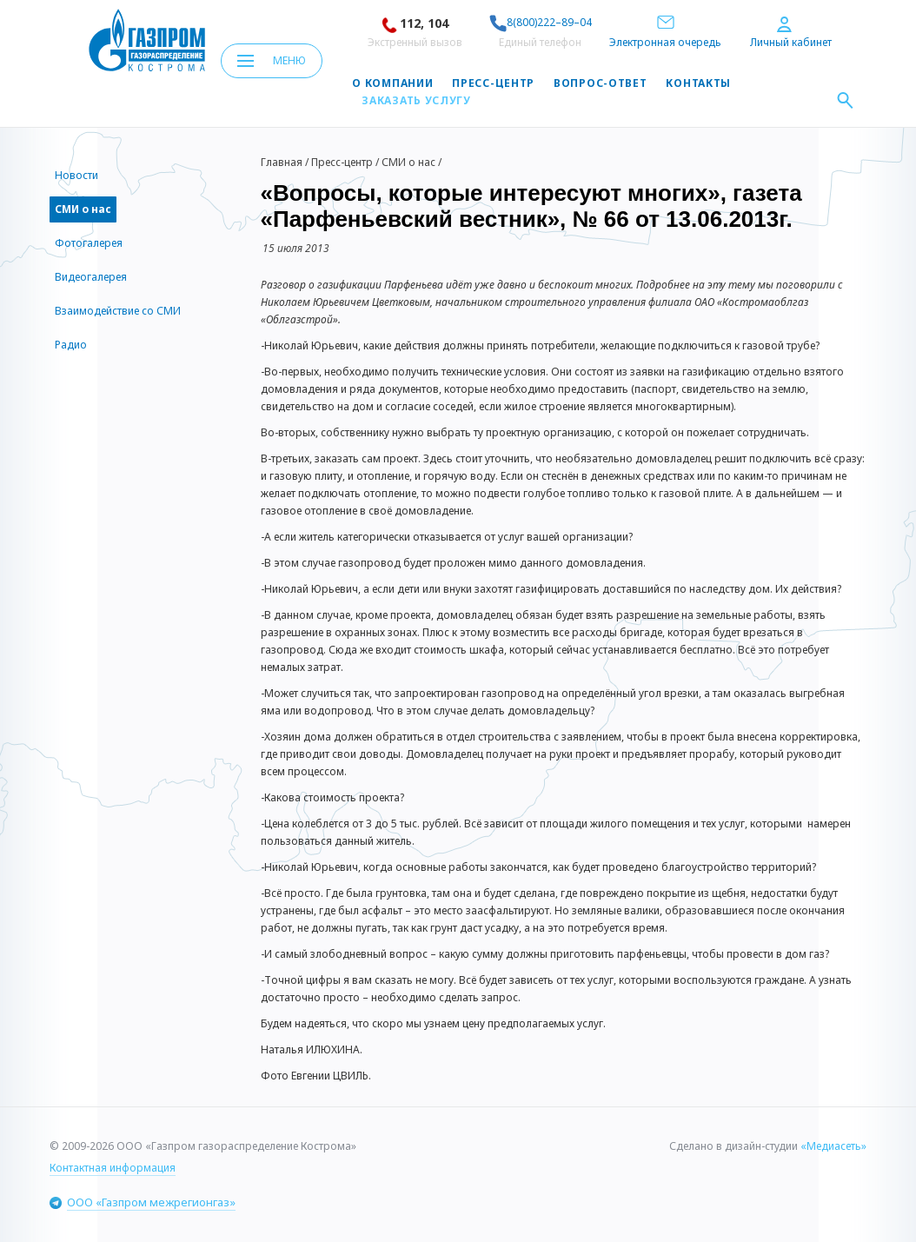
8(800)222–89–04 (540, 22)
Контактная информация (113, 1167)
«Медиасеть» (833, 1146)
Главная (281, 162)
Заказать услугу (416, 101)
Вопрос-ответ (600, 83)
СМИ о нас (408, 162)
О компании (392, 83)
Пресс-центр (493, 83)
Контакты (698, 83)
